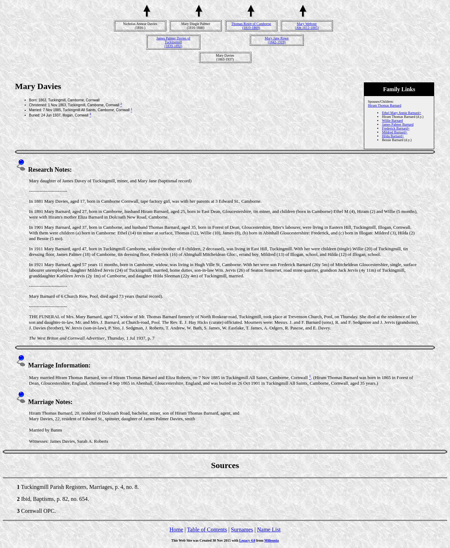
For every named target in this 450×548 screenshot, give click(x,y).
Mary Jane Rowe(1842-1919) (277, 40)
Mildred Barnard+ (394, 132)
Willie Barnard (392, 120)
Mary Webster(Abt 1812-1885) (307, 26)
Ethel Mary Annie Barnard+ (401, 113)
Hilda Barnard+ (393, 136)
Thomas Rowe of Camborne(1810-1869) (251, 26)
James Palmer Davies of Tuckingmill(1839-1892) (173, 42)
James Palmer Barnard (397, 124)
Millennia (271, 540)
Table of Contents (207, 530)
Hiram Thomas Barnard (384, 105)
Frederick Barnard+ (396, 128)
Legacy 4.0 (247, 540)
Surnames (242, 530)
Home (176, 530)
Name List (269, 530)
